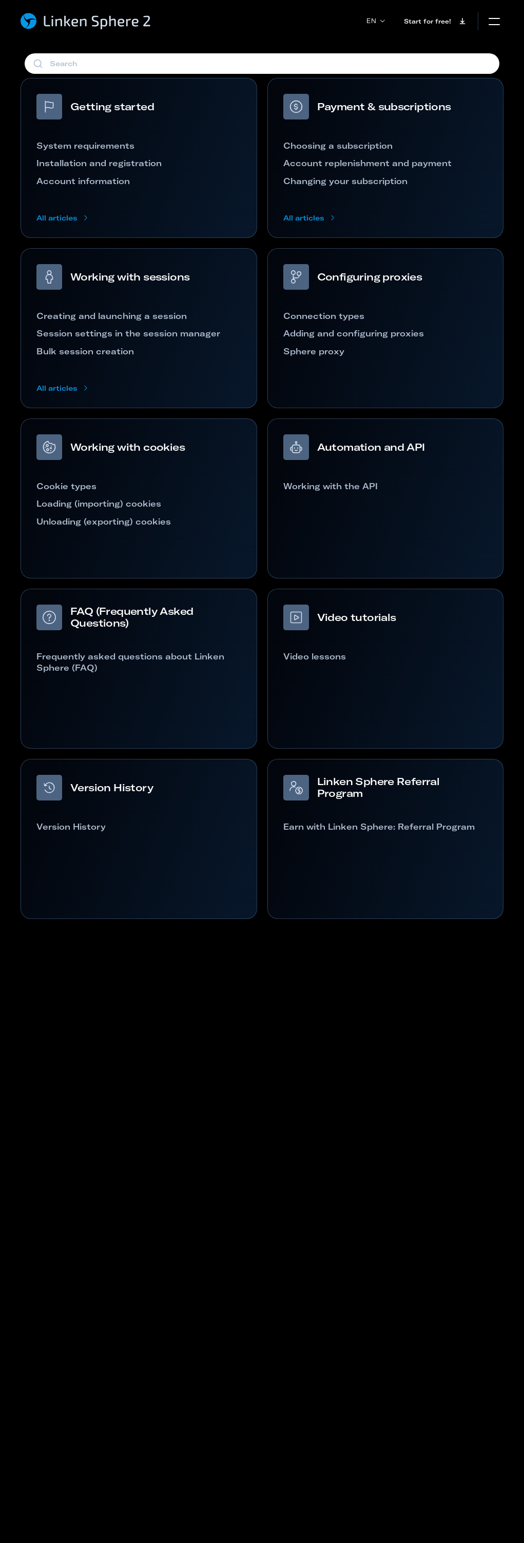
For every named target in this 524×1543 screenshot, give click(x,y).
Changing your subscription (345, 181)
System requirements (85, 146)
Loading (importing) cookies (98, 503)
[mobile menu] (494, 21)
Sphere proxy (313, 351)
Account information (83, 181)
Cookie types (66, 486)
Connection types (323, 316)
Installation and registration (99, 163)
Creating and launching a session (111, 316)
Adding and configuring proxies (353, 333)
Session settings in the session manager (128, 333)
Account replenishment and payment (367, 163)
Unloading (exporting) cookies (103, 521)
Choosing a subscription (338, 146)
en (375, 21)
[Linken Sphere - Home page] (86, 21)
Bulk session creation (85, 351)
